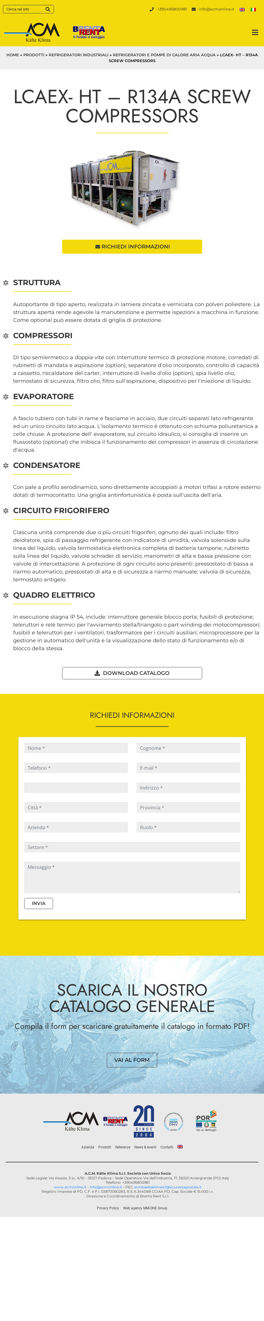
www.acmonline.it (70, 1187)
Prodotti (33, 54)
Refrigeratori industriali (79, 54)
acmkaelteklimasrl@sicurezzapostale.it (168, 1187)
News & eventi (145, 1147)
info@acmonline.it (106, 1187)
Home (12, 54)
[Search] (48, 9)
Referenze (122, 1147)
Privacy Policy (108, 1208)
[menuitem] (242, 9)
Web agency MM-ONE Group (145, 1208)
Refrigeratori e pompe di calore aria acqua (164, 54)
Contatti (166, 1147)
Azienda (87, 1147)
